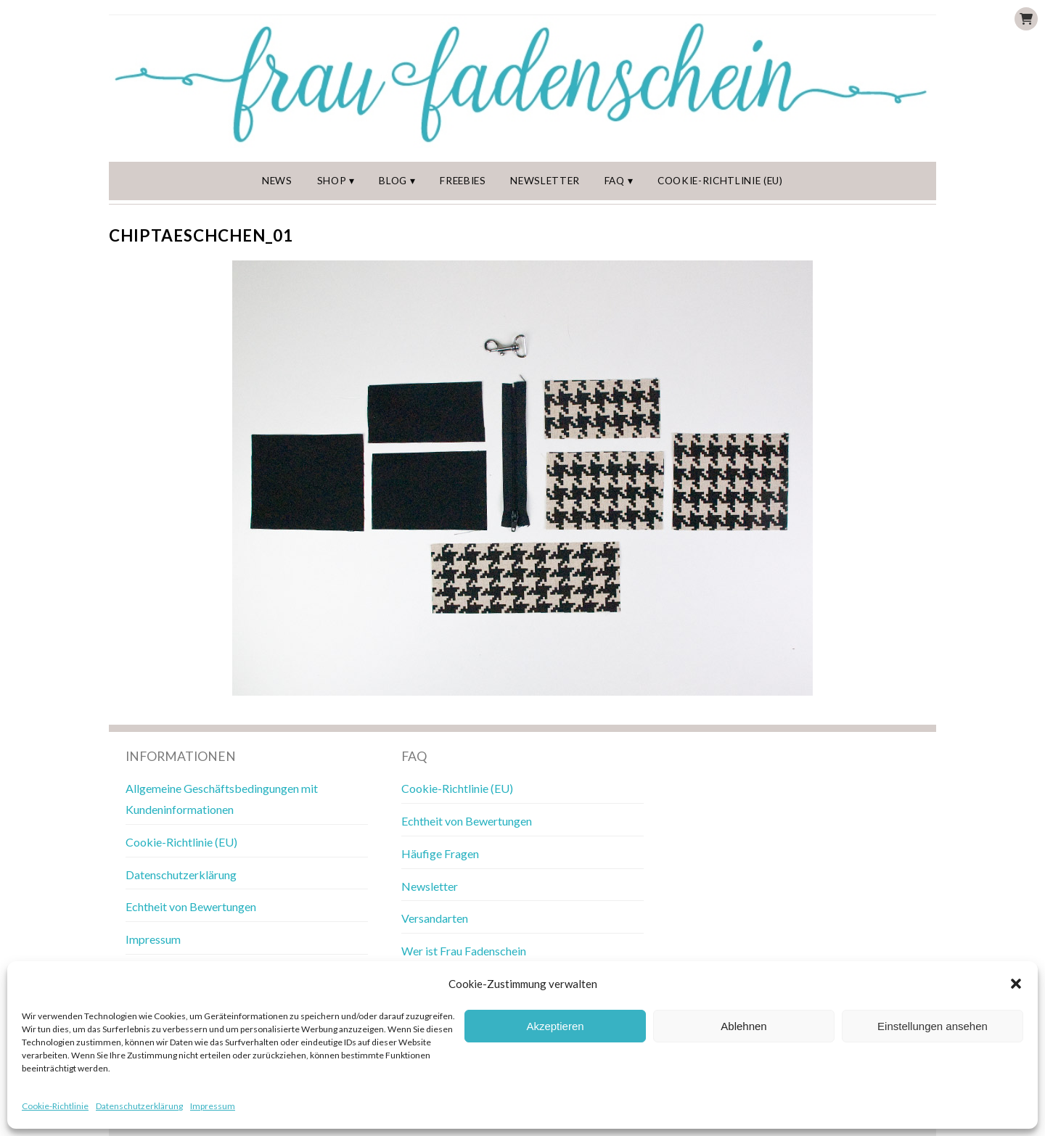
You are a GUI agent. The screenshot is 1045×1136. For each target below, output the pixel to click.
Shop (332, 180)
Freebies (462, 180)
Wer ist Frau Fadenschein (463, 951)
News (277, 180)
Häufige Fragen (440, 853)
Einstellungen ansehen (932, 1026)
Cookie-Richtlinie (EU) (720, 180)
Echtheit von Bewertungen (191, 906)
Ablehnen (743, 1026)
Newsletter (545, 180)
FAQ (615, 180)
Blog (393, 180)
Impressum (212, 1105)
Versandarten (434, 918)
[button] (1016, 983)
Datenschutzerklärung (139, 1105)
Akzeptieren (554, 1026)
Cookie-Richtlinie (55, 1105)
